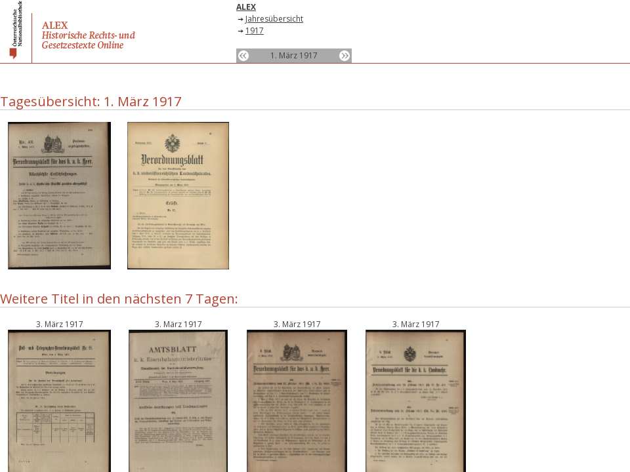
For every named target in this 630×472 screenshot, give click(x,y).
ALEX (246, 6)
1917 (254, 30)
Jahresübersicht (274, 18)
